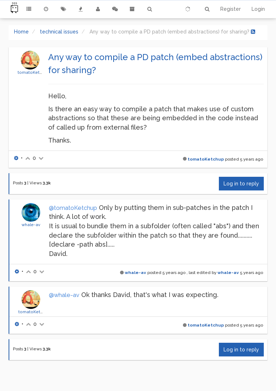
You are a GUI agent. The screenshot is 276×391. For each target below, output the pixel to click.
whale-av (31, 224)
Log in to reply (241, 183)
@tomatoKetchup (73, 208)
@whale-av (64, 295)
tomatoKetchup (34, 72)
